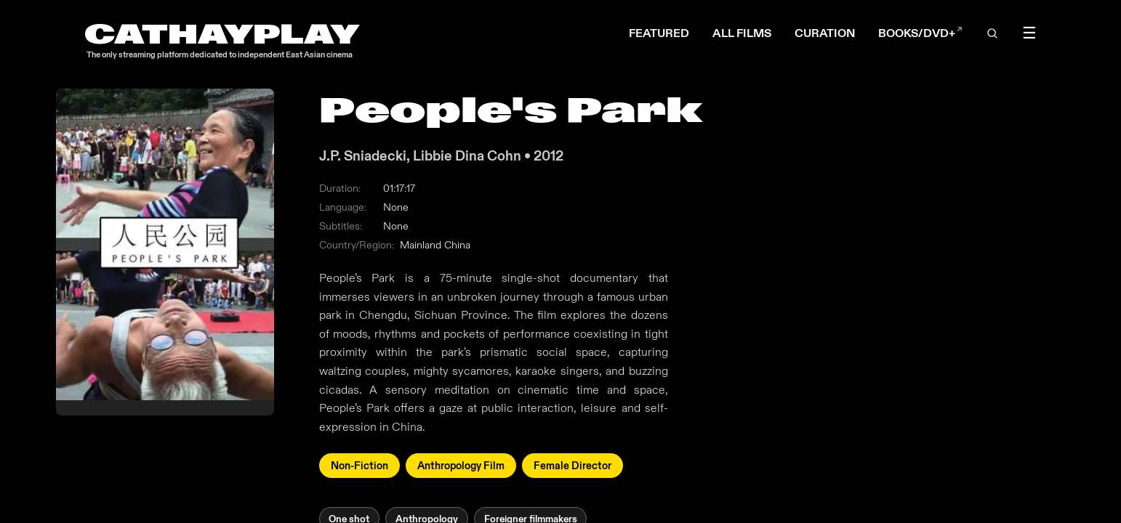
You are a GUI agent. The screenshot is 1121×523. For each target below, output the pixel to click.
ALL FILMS (741, 33)
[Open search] (993, 33)
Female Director (572, 466)
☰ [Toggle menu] (1029, 33)
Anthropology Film (461, 466)
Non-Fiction (359, 466)
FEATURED (659, 33)
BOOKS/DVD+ (920, 33)
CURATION (825, 33)
